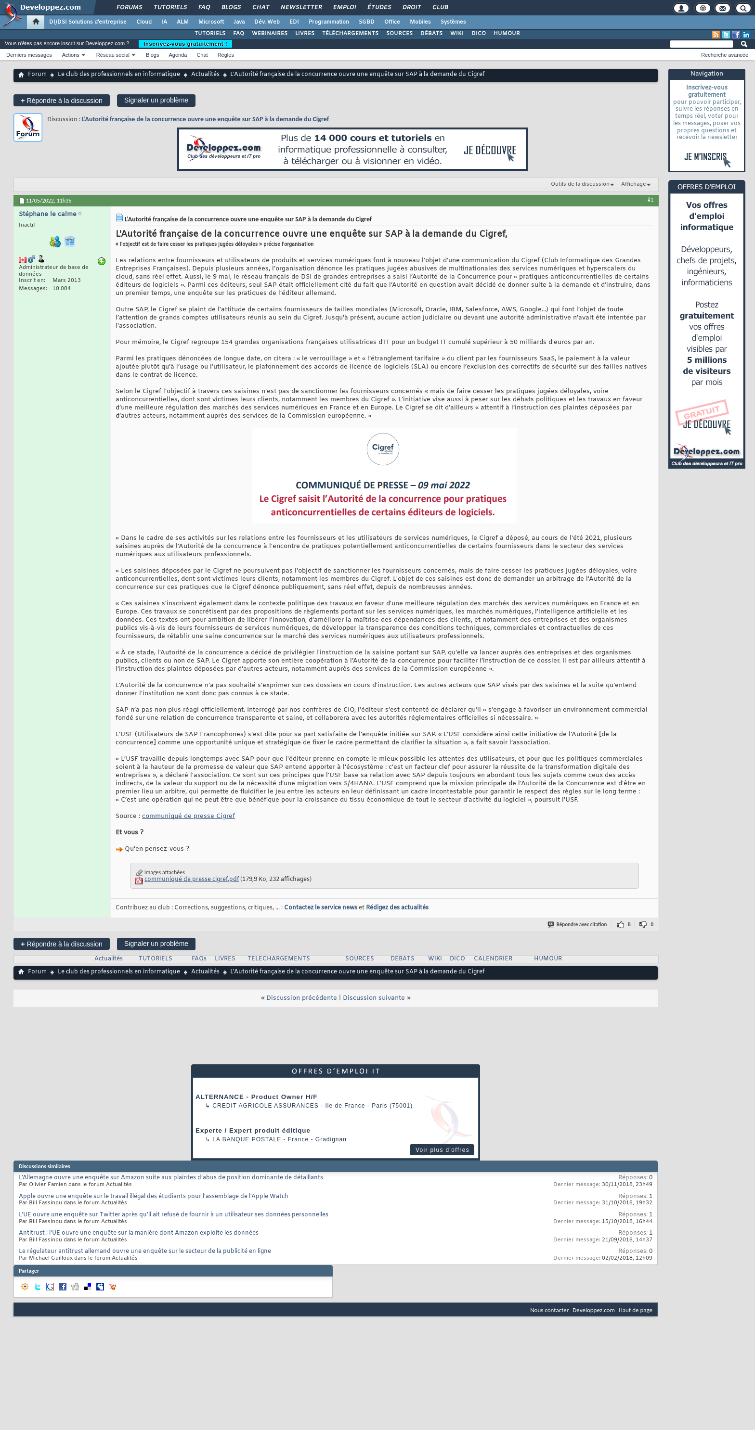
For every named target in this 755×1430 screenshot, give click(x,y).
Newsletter (300, 8)
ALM (183, 22)
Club (439, 8)
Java (239, 22)
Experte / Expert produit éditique (253, 1130)
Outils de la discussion (580, 184)
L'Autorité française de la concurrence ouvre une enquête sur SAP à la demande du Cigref (205, 119)
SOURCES (399, 33)
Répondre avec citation (577, 924)
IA (164, 22)
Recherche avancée (724, 55)
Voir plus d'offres (442, 1150)
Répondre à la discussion (62, 100)
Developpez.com (594, 1310)
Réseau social (113, 55)
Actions (70, 55)
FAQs (199, 959)
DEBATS (403, 959)
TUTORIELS (210, 33)
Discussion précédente (301, 998)
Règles (226, 55)
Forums (129, 8)
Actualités (205, 74)
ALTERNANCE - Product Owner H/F (256, 1096)
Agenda (178, 55)
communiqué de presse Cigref (188, 816)
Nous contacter (549, 1310)
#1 (650, 199)
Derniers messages (29, 55)
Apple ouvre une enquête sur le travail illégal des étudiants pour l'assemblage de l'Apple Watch (153, 1196)
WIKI (457, 33)
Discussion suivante (374, 998)
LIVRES (304, 33)
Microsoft (211, 22)
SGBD (367, 22)
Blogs (230, 8)
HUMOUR (507, 33)
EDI (294, 22)
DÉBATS (431, 33)
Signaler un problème (156, 100)
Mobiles (420, 22)
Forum (37, 74)
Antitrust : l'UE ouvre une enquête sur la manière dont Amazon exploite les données (139, 1233)
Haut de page (635, 1310)
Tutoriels (169, 8)
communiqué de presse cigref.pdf (191, 879)
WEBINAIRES (269, 33)
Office (392, 22)
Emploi (344, 8)
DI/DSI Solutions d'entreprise (88, 22)
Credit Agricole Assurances (265, 1105)
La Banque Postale (246, 1139)
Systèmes (453, 22)
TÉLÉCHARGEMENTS (350, 33)
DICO (478, 33)
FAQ (203, 8)
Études (378, 8)
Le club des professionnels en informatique (119, 74)
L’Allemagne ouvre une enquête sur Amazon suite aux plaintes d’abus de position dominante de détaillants (171, 1178)
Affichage (633, 184)
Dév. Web (267, 22)
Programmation (329, 22)
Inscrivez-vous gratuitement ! (185, 44)
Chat (260, 8)
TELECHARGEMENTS (278, 959)
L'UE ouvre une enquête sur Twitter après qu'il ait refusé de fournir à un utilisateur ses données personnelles (173, 1215)
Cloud (144, 22)
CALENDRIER (493, 959)
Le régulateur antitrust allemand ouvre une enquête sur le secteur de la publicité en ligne (145, 1251)
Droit (411, 8)
